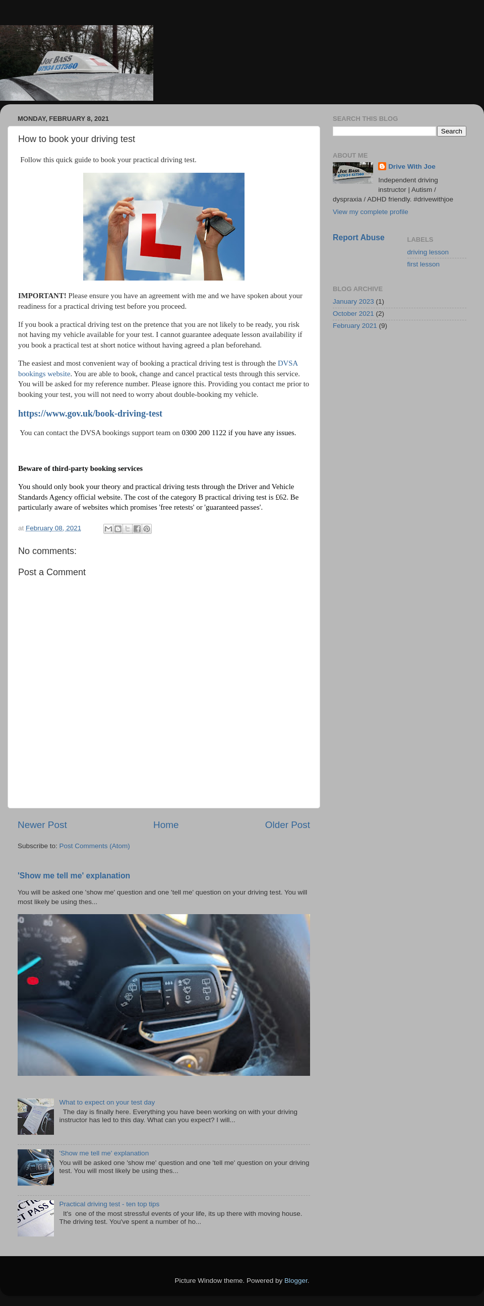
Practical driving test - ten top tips (109, 1204)
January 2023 (353, 301)
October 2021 (353, 313)
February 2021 (355, 325)
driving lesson (428, 252)
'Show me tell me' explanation (74, 875)
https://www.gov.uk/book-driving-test (90, 413)
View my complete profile (370, 212)
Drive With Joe (412, 166)
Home (165, 824)
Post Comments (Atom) (94, 846)
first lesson (423, 264)
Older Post (287, 824)
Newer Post (42, 824)
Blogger (296, 1280)
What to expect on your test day (107, 1102)
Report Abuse (359, 237)
